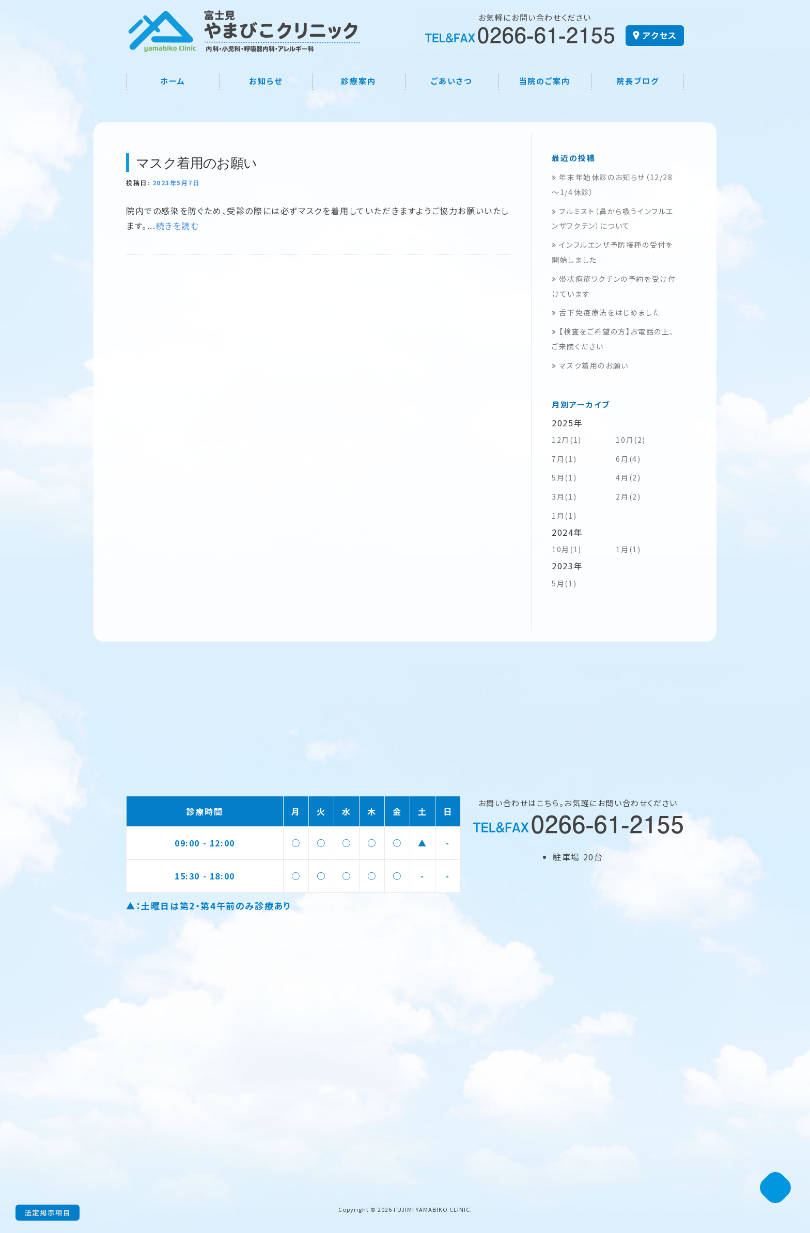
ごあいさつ (451, 80)
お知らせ (266, 80)
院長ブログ (637, 80)
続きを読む (177, 225)
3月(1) (564, 496)
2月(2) (628, 496)
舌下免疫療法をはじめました (606, 312)
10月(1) (567, 549)
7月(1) (564, 459)
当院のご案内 (544, 80)
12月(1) (567, 440)
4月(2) (628, 477)
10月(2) (631, 440)
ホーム (172, 80)
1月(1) (564, 515)
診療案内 (358, 80)
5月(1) (564, 477)
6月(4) (628, 459)
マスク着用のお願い (196, 162)
